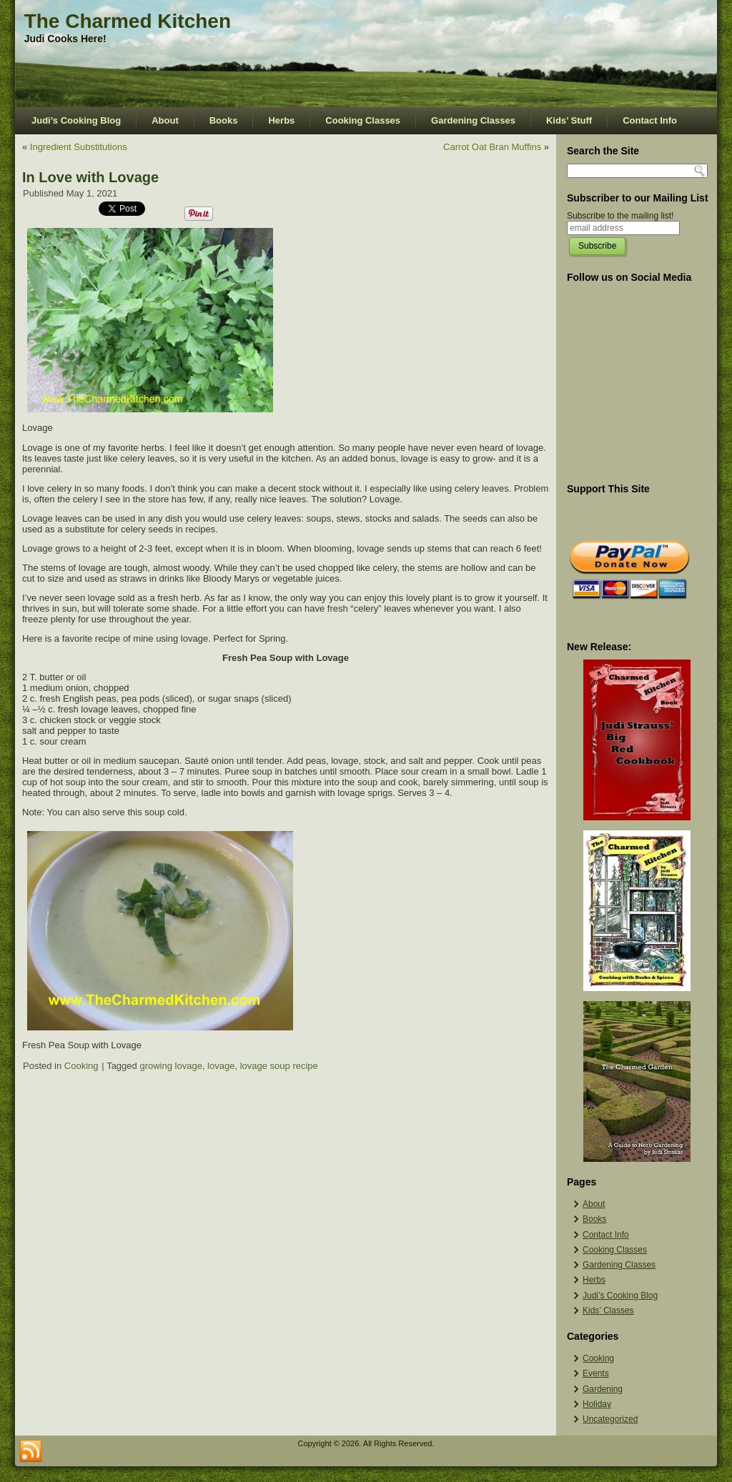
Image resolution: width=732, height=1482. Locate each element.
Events (596, 1373)
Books (223, 120)
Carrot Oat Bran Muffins (492, 146)
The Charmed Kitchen (127, 21)
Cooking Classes (362, 120)
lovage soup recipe (279, 1065)
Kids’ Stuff (569, 120)
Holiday (597, 1404)
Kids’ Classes (608, 1311)
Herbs (281, 120)
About (165, 120)
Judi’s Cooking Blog (76, 120)
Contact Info (650, 120)
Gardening (603, 1389)
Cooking (81, 1065)
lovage (220, 1065)
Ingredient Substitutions (78, 146)
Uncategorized (610, 1419)
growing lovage (170, 1065)
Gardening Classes (473, 120)
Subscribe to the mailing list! (620, 216)
